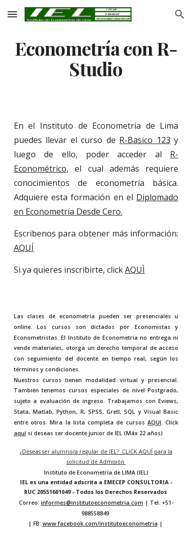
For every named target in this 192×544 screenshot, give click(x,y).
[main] (96, 58)
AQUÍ (24, 247)
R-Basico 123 (144, 140)
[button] (12, 14)
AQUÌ (135, 269)
